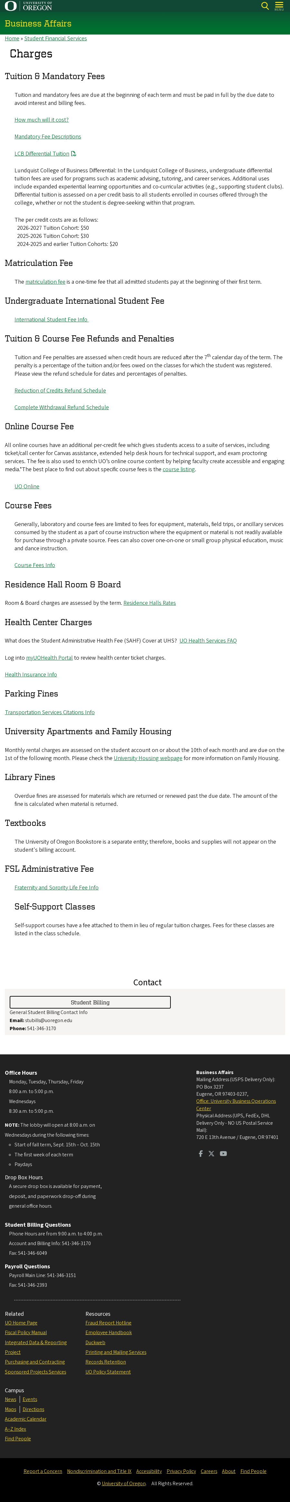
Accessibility (149, 1471)
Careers (209, 1471)
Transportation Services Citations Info (50, 712)
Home (12, 39)
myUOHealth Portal (49, 658)
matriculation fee (45, 282)
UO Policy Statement (108, 1371)
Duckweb (95, 1342)
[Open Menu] (279, 6)
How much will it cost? (42, 120)
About (229, 1471)
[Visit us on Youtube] (223, 1154)
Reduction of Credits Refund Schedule (60, 391)
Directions (33, 1409)
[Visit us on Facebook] (201, 1154)
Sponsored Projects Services (35, 1371)
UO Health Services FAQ (208, 641)
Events (30, 1399)
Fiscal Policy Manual (26, 1332)
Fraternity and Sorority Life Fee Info (57, 888)
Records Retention (105, 1361)
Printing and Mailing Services (115, 1352)
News (10, 1399)
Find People (18, 1438)
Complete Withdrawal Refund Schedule (62, 407)
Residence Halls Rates (149, 603)
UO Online (27, 486)
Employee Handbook (108, 1332)
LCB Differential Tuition (42, 154)
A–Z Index (15, 1429)
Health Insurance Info (31, 675)
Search (265, 6)
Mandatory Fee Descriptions (48, 137)
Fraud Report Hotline (108, 1322)
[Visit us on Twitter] (211, 1154)
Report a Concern (43, 1471)
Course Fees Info (35, 566)
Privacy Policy (181, 1471)
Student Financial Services (55, 39)
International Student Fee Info (52, 320)
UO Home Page (21, 1322)
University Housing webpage (148, 758)
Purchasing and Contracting (35, 1361)
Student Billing (90, 1002)
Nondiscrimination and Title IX (99, 1471)
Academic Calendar (25, 1419)
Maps (10, 1409)
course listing (179, 470)
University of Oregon (124, 1483)
